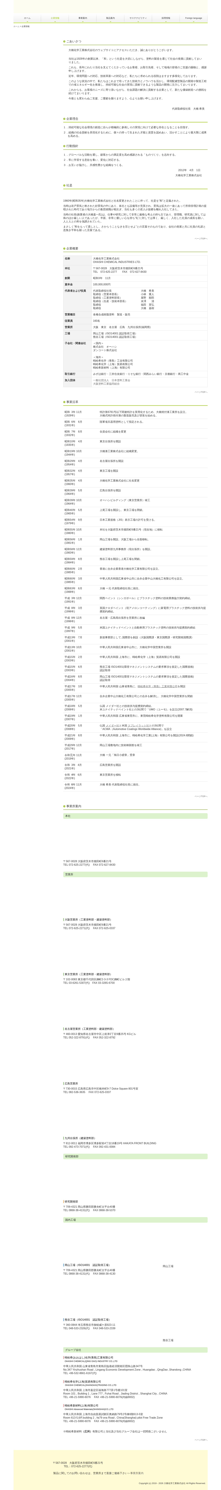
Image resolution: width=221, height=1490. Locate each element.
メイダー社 (112, 725)
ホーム (27, 18)
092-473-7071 (77, 1146)
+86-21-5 (74, 1397)
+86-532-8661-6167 (80, 1373)
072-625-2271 (77, 928)
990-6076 (85, 1397)
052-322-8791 (77, 1037)
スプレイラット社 (138, 725)
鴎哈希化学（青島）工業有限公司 (158, 686)
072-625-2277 (108, 271)
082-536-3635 (77, 1092)
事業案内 (82, 18)
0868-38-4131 (77, 1210)
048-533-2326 (76, 1328)
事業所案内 (137, 1473)
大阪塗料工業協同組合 (106, 383)
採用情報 (166, 18)
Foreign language (193, 18)
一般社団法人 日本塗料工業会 (111, 380)
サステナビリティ (138, 18)
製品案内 (110, 18)
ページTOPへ (201, 238)
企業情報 (55, 18)
